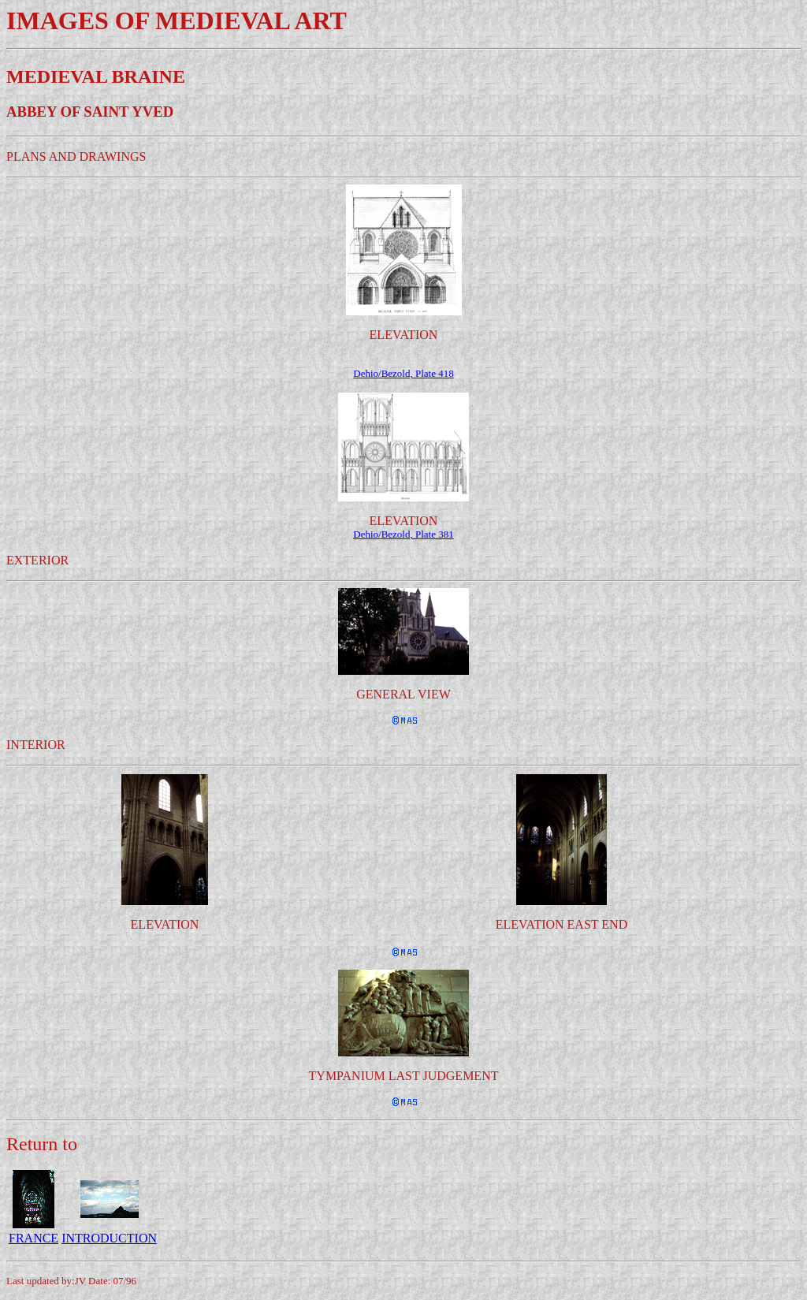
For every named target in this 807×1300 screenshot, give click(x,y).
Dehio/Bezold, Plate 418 (403, 373)
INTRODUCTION (109, 1238)
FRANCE (33, 1238)
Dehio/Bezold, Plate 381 (403, 534)
